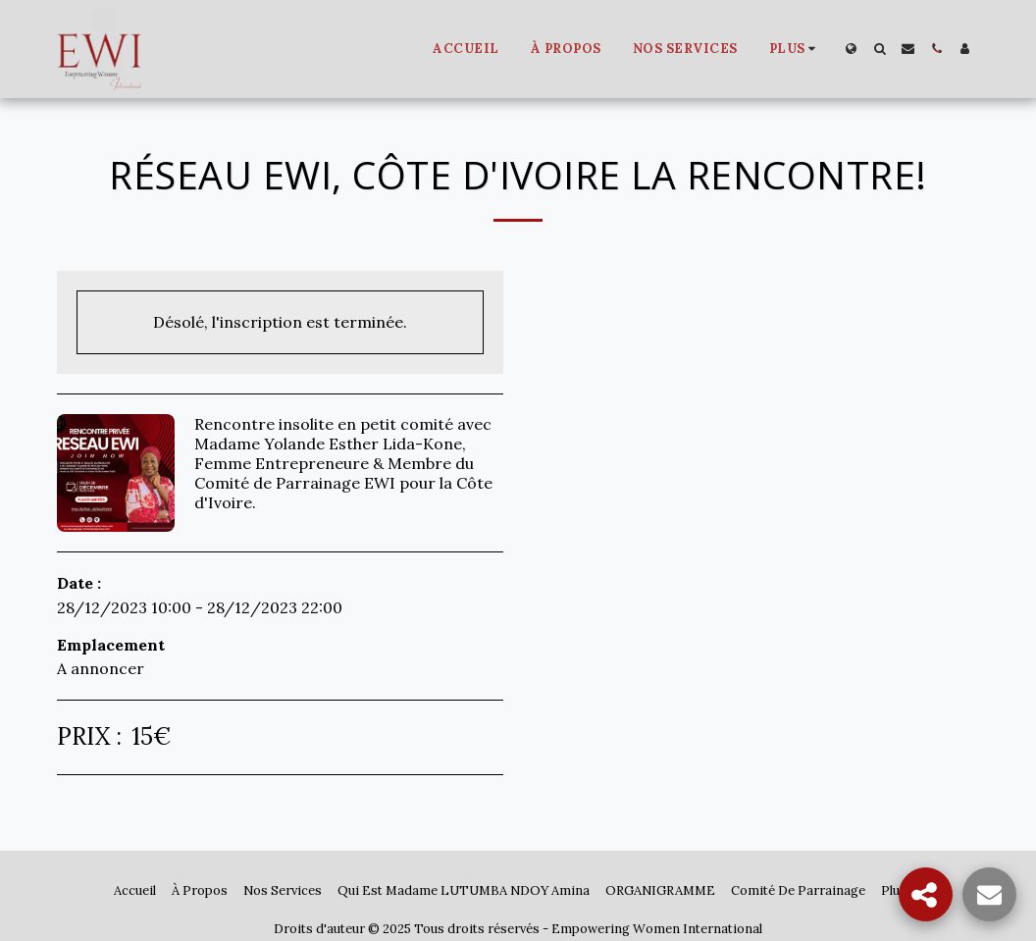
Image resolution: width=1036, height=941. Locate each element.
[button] (879, 48)
